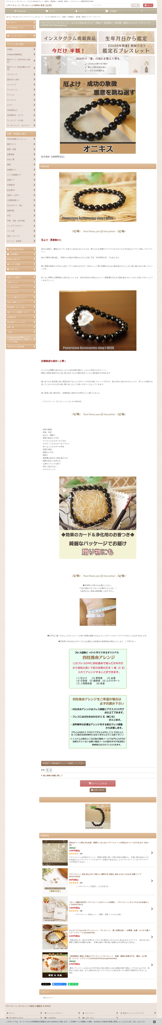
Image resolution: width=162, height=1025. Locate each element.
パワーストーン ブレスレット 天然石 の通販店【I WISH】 (28, 1006)
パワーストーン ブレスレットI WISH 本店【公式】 (29, 5)
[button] (142, 11)
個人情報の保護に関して (52, 776)
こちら (142, 1022)
